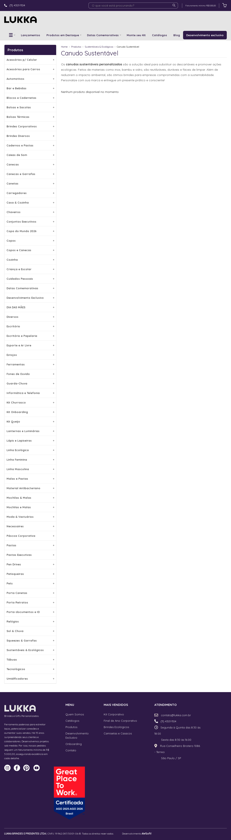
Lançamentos (30, 35)
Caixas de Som (30, 155)
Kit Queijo (30, 421)
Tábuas (30, 659)
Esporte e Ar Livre (30, 345)
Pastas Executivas (30, 555)
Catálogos (159, 35)
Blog (176, 35)
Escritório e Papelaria (30, 336)
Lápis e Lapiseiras (30, 440)
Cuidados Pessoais (30, 279)
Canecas (30, 164)
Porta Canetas (30, 593)
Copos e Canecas (30, 250)
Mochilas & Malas (30, 498)
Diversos (30, 317)
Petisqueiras (30, 574)
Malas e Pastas (30, 478)
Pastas (30, 545)
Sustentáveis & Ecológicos (30, 650)
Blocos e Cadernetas (30, 98)
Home (64, 46)
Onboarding (73, 744)
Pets (30, 583)
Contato (70, 750)
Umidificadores (30, 678)
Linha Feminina (30, 459)
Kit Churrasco (30, 402)
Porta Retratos (30, 602)
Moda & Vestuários (30, 517)
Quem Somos (74, 714)
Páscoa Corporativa (30, 536)
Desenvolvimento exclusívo (205, 35)
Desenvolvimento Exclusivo (30, 298)
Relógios (30, 621)
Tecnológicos (30, 669)
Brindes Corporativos (30, 126)
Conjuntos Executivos (30, 221)
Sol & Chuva (30, 631)
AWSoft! (147, 833)
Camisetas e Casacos (118, 733)
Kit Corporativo (114, 714)
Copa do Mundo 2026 (30, 231)
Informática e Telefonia (30, 393)
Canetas (30, 183)
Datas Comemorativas (103, 35)
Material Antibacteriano (30, 488)
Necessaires (30, 526)
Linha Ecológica (30, 450)
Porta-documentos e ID (30, 612)
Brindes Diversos (30, 136)
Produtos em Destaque (62, 35)
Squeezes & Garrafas (30, 640)
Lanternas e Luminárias (30, 431)
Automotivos (30, 79)
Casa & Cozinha (30, 202)
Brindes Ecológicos (116, 727)
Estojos (30, 355)
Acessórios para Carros (30, 69)
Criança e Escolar (30, 269)
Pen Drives (30, 564)
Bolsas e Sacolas (30, 107)
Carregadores (30, 193)
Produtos (76, 46)
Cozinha (30, 260)
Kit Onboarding (30, 412)
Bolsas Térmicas (30, 117)
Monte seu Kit (136, 35)
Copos (30, 240)
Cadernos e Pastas (30, 145)
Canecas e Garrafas (30, 174)
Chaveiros (30, 212)
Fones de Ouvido (30, 374)
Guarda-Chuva (30, 383)
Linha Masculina (30, 469)
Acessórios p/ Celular (30, 60)
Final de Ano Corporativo (120, 720)
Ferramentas (30, 364)
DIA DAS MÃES (30, 307)
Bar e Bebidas (30, 88)
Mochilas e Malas (30, 507)
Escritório (30, 326)
